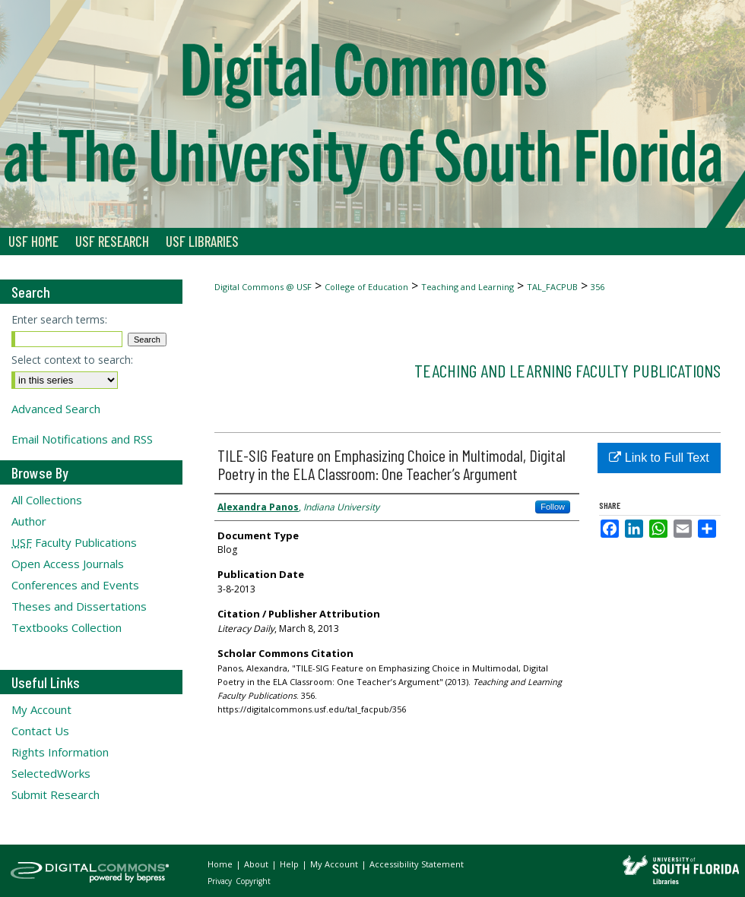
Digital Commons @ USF (263, 286)
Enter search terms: (59, 319)
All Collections (46, 499)
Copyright (253, 881)
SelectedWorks (50, 773)
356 (597, 286)
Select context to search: (72, 359)
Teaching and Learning (467, 286)
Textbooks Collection (66, 627)
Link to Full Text (659, 457)
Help (290, 864)
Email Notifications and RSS (82, 439)
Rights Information (60, 752)
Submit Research (55, 794)
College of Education (366, 286)
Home (221, 864)
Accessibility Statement (416, 864)
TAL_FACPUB (552, 286)
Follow (553, 506)
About (257, 864)
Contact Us (40, 730)
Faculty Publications (74, 542)
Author (28, 521)
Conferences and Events (75, 584)
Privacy (221, 881)
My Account (41, 709)
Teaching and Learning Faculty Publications (567, 370)
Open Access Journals (67, 563)
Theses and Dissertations (79, 606)
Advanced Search (55, 408)
